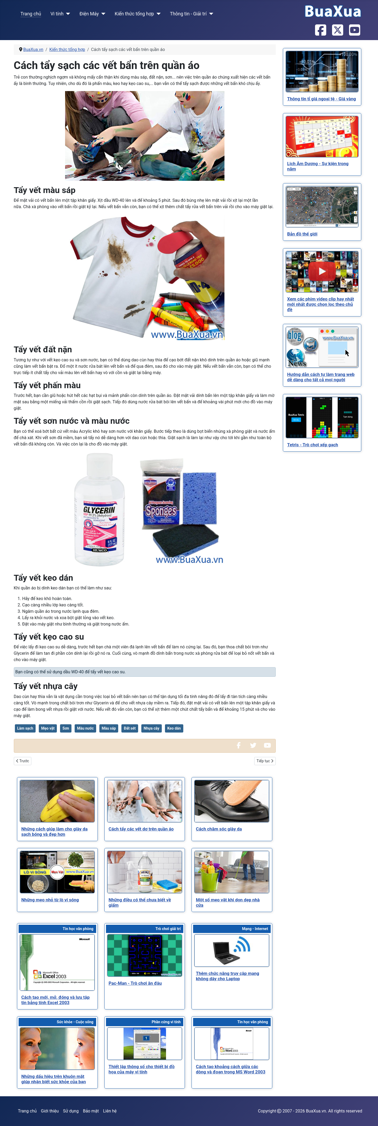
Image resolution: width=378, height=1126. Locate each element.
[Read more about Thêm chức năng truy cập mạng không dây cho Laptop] (232, 950)
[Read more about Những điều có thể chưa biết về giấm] (145, 872)
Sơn (65, 728)
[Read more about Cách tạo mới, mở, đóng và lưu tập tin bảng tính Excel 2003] (57, 962)
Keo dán (174, 728)
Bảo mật (91, 1111)
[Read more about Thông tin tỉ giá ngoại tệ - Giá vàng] (322, 71)
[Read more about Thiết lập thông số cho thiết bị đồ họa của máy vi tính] (145, 1044)
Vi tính (56, 13)
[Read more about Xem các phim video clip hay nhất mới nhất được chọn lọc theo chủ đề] (322, 271)
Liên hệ (110, 1111)
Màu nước (85, 728)
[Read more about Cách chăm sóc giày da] (232, 801)
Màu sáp (109, 728)
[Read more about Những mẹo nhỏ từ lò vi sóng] (57, 872)
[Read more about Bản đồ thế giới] (322, 206)
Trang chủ (30, 13)
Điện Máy (89, 13)
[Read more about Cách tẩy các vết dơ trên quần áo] (145, 801)
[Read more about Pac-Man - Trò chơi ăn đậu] (145, 955)
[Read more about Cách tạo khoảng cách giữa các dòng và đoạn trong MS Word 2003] (232, 1044)
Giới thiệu (50, 1111)
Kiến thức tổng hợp (134, 13)
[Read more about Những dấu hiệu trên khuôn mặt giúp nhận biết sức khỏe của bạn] (57, 1048)
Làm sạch (25, 728)
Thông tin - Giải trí (188, 13)
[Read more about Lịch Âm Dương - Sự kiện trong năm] (322, 136)
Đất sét (130, 728)
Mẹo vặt (47, 728)
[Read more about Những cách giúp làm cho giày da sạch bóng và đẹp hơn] (57, 801)
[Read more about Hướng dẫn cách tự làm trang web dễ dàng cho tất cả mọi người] (322, 347)
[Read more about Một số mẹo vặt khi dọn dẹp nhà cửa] (232, 872)
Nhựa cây (151, 728)
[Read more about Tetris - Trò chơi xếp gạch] (322, 417)
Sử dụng (71, 1111)
